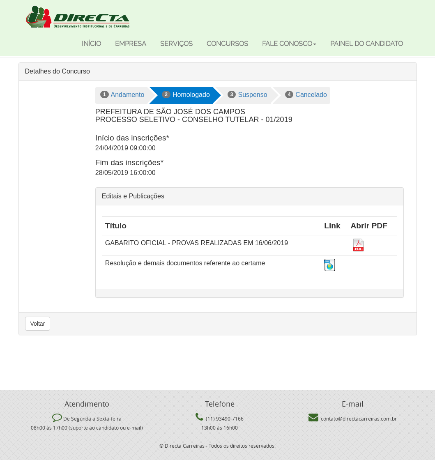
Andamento (122, 94)
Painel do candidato (366, 44)
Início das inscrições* (132, 137)
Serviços (176, 44)
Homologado (185, 94)
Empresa (130, 44)
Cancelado (306, 94)
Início (91, 44)
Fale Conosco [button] (289, 44)
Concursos (227, 44)
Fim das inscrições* (129, 162)
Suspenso (247, 94)
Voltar (37, 323)
